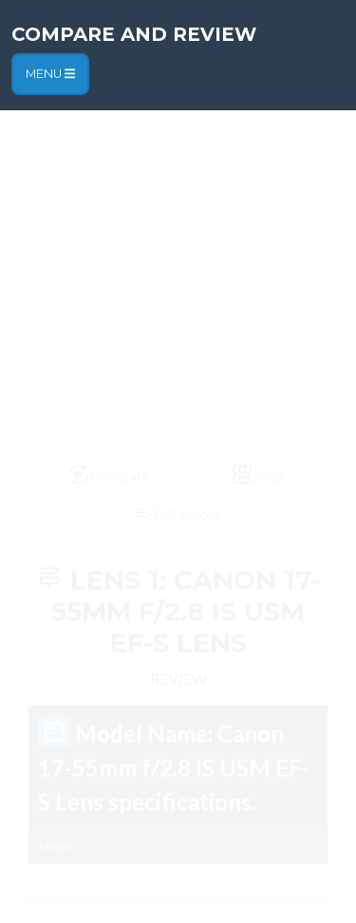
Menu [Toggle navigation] (50, 74)
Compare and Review (133, 34)
